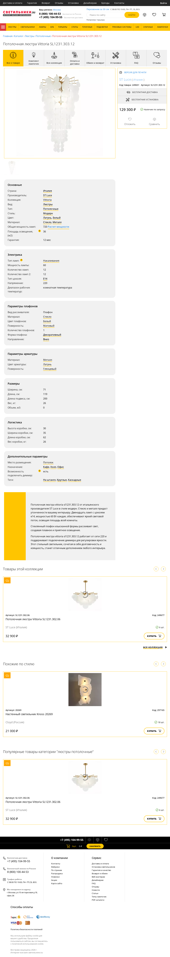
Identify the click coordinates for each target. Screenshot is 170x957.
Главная (7, 36)
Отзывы (59, 3)
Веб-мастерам (98, 876)
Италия (47, 190)
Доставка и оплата (12, 3)
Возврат (46, 3)
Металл (57, 222)
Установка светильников (103, 867)
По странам (56, 870)
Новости (96, 890)
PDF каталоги (98, 900)
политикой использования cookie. (28, 943)
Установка (73, 3)
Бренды (105, 3)
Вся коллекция (155, 647)
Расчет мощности (58, 226)
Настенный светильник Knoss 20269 (29, 714)
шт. (71, 846)
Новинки (55, 876)
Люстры (29, 36)
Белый (57, 217)
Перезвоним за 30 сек (98, 9)
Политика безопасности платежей (26, 929)
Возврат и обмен (100, 873)
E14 (45, 278)
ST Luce (47, 195)
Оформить (95, 846)
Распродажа (57, 873)
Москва (57, 10)
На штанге (49, 480)
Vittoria (47, 199)
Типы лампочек (99, 896)
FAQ (94, 883)
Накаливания (51, 260)
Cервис (96, 858)
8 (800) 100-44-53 (60, 13)
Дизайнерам (90, 3)
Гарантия (32, 3)
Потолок (48, 462)
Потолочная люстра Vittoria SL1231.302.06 (33, 619)
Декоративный (52, 334)
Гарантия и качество (101, 870)
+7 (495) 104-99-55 (61, 17)
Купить (154, 636)
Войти (163, 3)
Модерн (48, 213)
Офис (60, 467)
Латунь (47, 217)
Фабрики (55, 867)
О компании (59, 858)
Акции (54, 880)
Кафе (46, 467)
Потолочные (43, 36)
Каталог (3, 27)
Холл (53, 467)
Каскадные (74, 480)
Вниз (46, 339)
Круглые (62, 480)
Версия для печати (135, 72)
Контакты (119, 3)
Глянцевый (49, 368)
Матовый (48, 325)
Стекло (47, 222)
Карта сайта (56, 883)
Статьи (95, 893)
